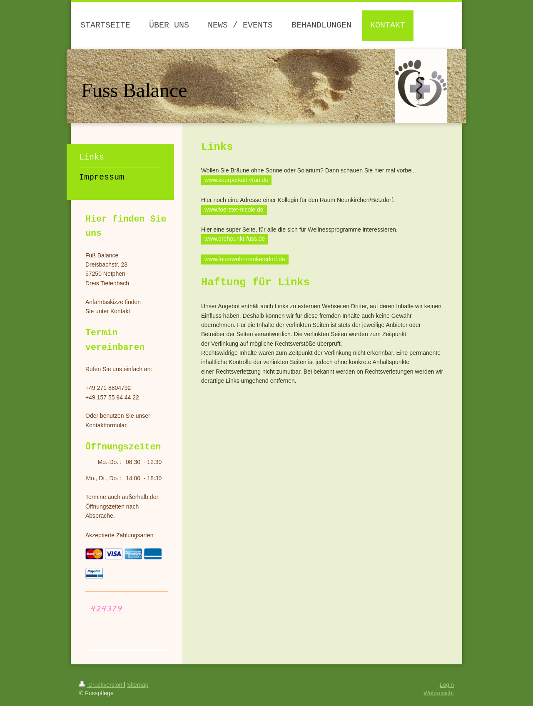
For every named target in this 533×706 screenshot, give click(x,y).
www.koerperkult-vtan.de (236, 180)
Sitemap (137, 684)
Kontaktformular (105, 425)
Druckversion (101, 684)
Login (447, 684)
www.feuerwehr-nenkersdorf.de (244, 259)
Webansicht (438, 693)
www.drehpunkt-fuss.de (234, 238)
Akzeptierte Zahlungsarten (119, 535)
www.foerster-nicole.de (234, 209)
